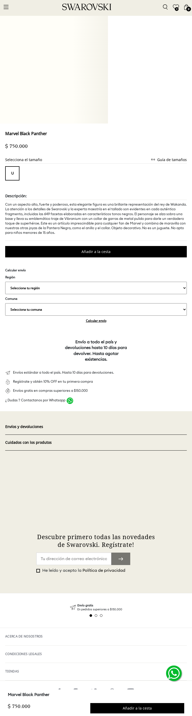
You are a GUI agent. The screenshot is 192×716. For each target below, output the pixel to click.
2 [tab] (96, 615)
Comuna (96, 306)
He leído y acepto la (83, 570)
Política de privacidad (104, 570)
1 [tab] (91, 615)
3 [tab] (101, 615)
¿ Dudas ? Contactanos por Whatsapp (35, 400)
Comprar (96, 251)
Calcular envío (96, 321)
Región (96, 284)
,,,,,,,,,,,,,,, (96, 288)
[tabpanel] (96, 608)
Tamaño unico (12, 173)
